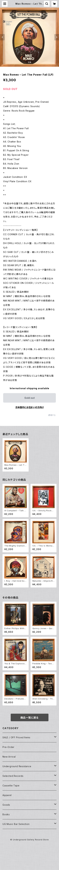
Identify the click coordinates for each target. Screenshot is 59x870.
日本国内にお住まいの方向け (29, 407)
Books (6, 814)
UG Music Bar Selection (16, 824)
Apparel (7, 795)
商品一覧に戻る (29, 717)
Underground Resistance (17, 766)
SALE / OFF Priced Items (16, 737)
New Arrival (9, 756)
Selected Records (13, 776)
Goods (6, 804)
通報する (52, 415)
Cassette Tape (11, 785)
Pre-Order (8, 747)
